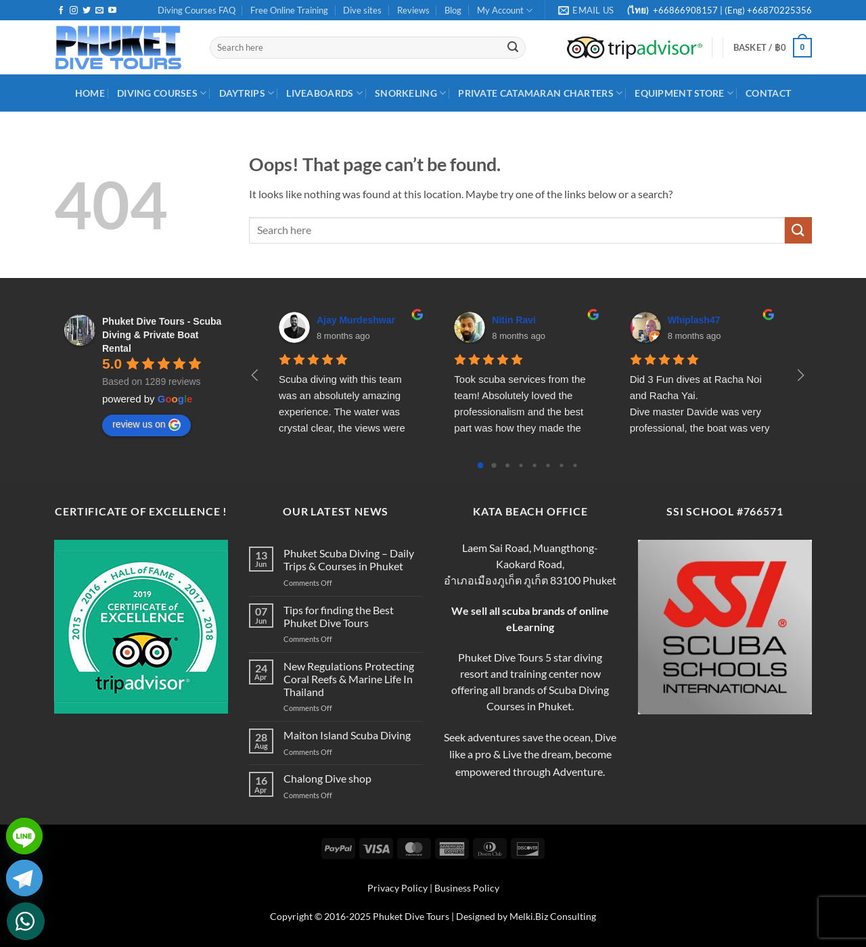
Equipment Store (684, 93)
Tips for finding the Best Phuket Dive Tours (338, 616)
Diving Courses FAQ (196, 10)
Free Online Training (289, 10)
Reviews (413, 10)
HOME (90, 93)
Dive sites (362, 10)
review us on (146, 425)
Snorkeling (410, 93)
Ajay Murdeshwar (356, 320)
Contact (768, 93)
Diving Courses (162, 93)
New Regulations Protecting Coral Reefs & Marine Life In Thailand (348, 679)
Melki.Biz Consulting (552, 916)
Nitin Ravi (514, 320)
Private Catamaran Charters (540, 93)
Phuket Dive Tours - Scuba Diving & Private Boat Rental (161, 335)
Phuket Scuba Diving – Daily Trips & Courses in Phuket (348, 559)
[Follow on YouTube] (112, 11)
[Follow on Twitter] (87, 11)
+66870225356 (779, 10)
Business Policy (466, 888)
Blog (453, 10)
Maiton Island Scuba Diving (347, 735)
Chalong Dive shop (327, 778)
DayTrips (247, 93)
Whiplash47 (694, 320)
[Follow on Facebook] (61, 11)
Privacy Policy (397, 888)
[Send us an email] (99, 11)
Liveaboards (324, 93)
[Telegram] (24, 878)
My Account (504, 10)
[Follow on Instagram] (74, 11)
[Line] (24, 836)
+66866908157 (684, 10)
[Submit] (512, 48)
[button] (772, 48)
